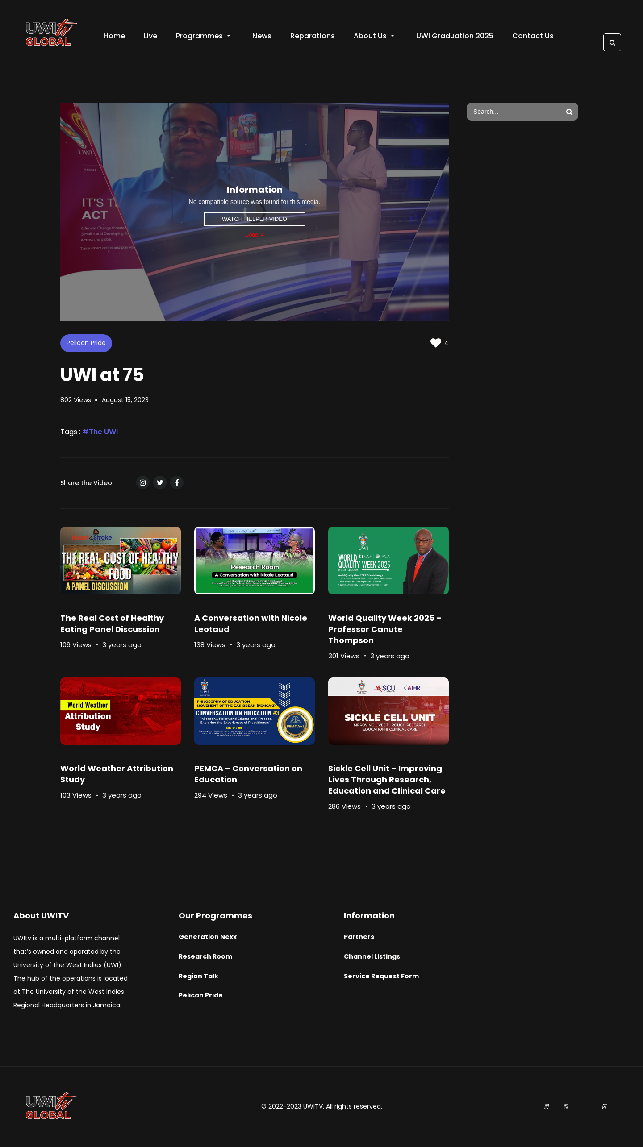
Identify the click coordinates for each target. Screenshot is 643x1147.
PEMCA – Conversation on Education (248, 774)
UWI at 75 (102, 374)
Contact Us (533, 36)
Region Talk (198, 976)
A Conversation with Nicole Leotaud (250, 623)
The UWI (103, 432)
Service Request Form (381, 976)
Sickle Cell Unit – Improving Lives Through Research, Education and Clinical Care (387, 779)
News (261, 36)
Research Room (205, 956)
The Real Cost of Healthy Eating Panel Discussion (112, 623)
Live (150, 36)
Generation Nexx (208, 936)
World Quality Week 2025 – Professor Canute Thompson (385, 629)
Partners (359, 936)
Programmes (203, 36)
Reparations (312, 36)
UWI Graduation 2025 (454, 36)
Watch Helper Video (254, 219)
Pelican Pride (86, 342)
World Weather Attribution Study (116, 774)
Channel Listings (372, 956)
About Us (374, 36)
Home (114, 36)
